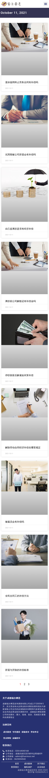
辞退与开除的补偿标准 (17, 670)
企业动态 (41, 767)
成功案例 (7, 732)
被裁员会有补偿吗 (14, 521)
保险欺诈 (25, 732)
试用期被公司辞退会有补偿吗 (20, 154)
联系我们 (15, 767)
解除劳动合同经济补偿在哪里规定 (23, 447)
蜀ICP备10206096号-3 (38, 772)
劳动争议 (35, 732)
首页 (17, 764)
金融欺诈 (16, 738)
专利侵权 (16, 732)
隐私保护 (28, 767)
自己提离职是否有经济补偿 (19, 228)
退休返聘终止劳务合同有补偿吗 (21, 82)
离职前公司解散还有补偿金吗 (20, 301)
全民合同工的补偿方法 (17, 595)
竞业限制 (7, 738)
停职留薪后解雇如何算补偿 (19, 375)
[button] (45, 4)
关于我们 (41, 764)
